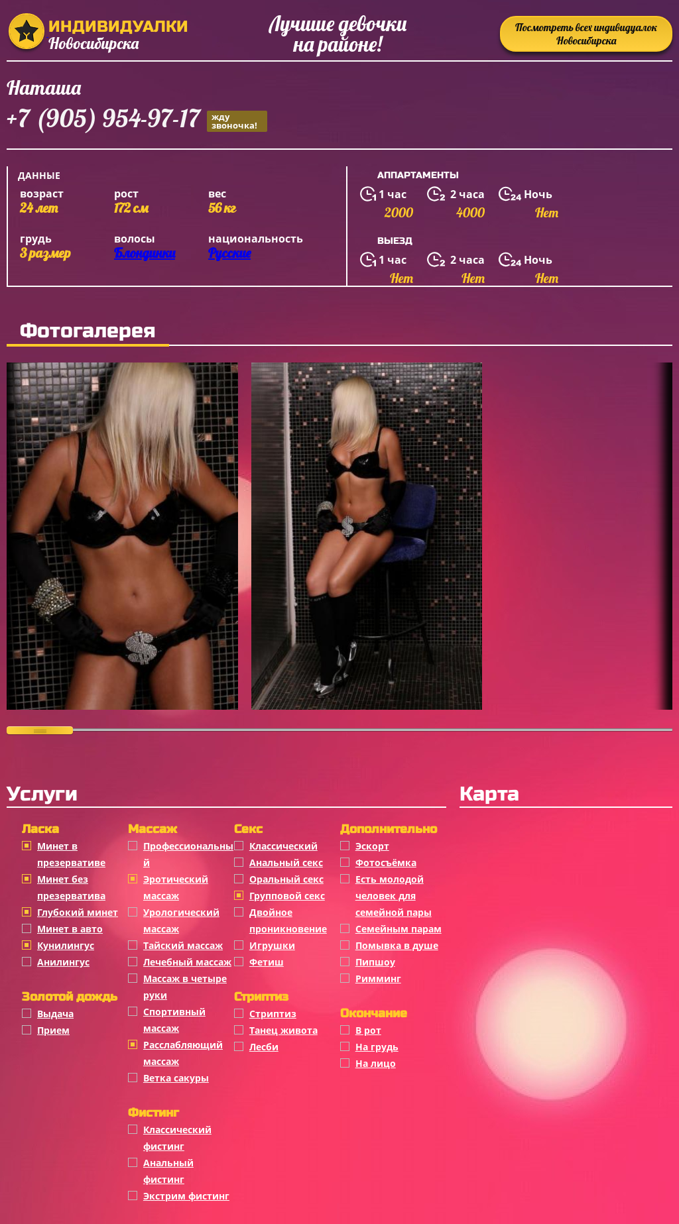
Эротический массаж (175, 887)
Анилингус (63, 962)
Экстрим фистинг (186, 1196)
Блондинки (144, 253)
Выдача (55, 1013)
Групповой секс (287, 895)
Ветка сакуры (176, 1078)
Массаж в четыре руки (185, 986)
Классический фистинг (177, 1137)
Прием (53, 1030)
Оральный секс (286, 879)
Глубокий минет (77, 912)
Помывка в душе (396, 945)
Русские (229, 253)
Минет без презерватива (71, 887)
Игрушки (272, 945)
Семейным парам (398, 928)
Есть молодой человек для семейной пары (393, 895)
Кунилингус (65, 945)
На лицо (375, 1063)
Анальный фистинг (168, 1171)
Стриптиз (272, 1013)
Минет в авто (70, 928)
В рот (368, 1030)
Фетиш (266, 962)
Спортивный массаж (174, 1019)
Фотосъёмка (385, 862)
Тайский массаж (183, 945)
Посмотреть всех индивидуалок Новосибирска (586, 34)
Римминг (378, 978)
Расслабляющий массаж (183, 1053)
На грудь (377, 1046)
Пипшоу (375, 962)
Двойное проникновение (288, 920)
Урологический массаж (181, 920)
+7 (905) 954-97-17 (137, 120)
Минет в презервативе (71, 854)
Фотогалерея (88, 331)
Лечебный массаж (187, 962)
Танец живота (283, 1030)
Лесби (263, 1046)
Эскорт (372, 846)
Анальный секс (286, 862)
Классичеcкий (283, 846)
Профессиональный (188, 854)
